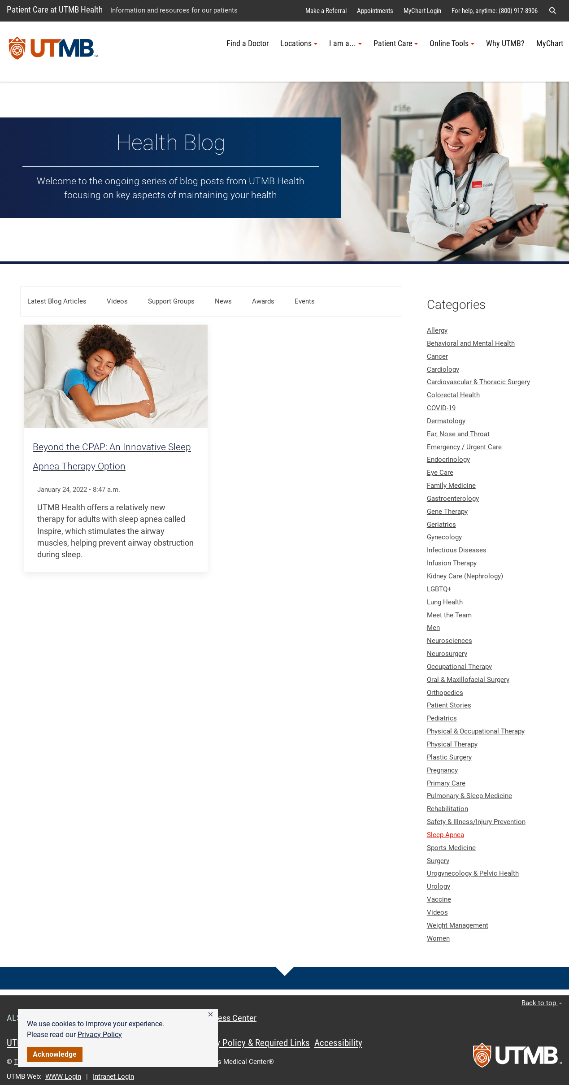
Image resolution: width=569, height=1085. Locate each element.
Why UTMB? (505, 43)
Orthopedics (445, 693)
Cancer (437, 356)
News (223, 301)
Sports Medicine (451, 848)
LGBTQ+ (439, 589)
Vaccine (439, 899)
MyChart (549, 43)
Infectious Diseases (456, 550)
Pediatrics (442, 718)
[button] (210, 1014)
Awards (263, 301)
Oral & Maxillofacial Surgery (468, 680)
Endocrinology (448, 460)
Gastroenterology (453, 499)
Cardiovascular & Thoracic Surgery (478, 382)
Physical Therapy (452, 744)
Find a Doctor (247, 43)
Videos (117, 301)
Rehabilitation (447, 809)
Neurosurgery (447, 654)
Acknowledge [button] (55, 1054)
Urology (438, 886)
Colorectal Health (453, 395)
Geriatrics (441, 525)
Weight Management (457, 925)
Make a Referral (326, 11)
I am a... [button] (345, 43)
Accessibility (338, 1042)
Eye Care (440, 473)
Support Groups (171, 301)
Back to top (541, 1003)
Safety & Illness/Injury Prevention (476, 822)
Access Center (230, 1018)
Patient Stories (449, 705)
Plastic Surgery (449, 757)
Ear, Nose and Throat (458, 434)
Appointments (375, 11)
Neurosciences (449, 641)
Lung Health (445, 602)
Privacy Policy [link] (100, 1034)
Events (305, 301)
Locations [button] (298, 43)
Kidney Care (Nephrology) (465, 576)
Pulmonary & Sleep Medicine (469, 796)
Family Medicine (451, 486)
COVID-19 (441, 408)
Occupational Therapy (459, 667)
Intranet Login (113, 1076)
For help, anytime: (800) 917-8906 (495, 11)
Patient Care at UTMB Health (55, 9)
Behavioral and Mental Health (471, 343)
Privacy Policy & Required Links (251, 1042)
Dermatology (446, 421)
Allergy (437, 330)
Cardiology (443, 369)
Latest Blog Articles (57, 301)
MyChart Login (422, 11)
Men (433, 628)
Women (438, 938)
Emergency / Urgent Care (464, 447)
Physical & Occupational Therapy (476, 731)
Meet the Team (449, 615)
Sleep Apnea (445, 835)
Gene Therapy (447, 512)
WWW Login (63, 1076)
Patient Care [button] (396, 43)
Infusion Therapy (452, 563)
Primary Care (446, 783)
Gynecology (444, 537)
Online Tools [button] (452, 43)
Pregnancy (442, 770)
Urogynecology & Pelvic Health (473, 873)
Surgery (438, 861)
